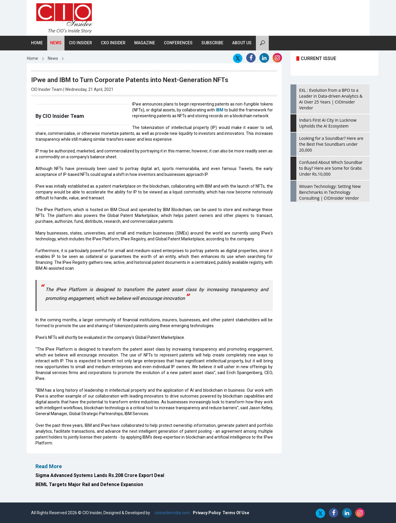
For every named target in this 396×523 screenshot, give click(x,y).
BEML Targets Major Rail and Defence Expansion (89, 484)
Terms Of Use (235, 512)
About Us (241, 42)
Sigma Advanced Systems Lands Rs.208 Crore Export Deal (99, 475)
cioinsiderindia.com (172, 512)
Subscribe (212, 42)
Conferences (178, 42)
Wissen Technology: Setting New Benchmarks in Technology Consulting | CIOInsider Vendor (330, 192)
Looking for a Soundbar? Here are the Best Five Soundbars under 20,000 (331, 144)
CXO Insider (113, 42)
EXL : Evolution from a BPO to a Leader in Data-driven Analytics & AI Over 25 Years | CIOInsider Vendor (331, 99)
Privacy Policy (207, 512)
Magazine (144, 42)
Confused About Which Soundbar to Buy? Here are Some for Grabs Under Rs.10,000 (331, 168)
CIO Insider (80, 42)
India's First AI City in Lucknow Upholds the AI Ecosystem (328, 123)
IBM (219, 110)
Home (37, 42)
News (56, 42)
